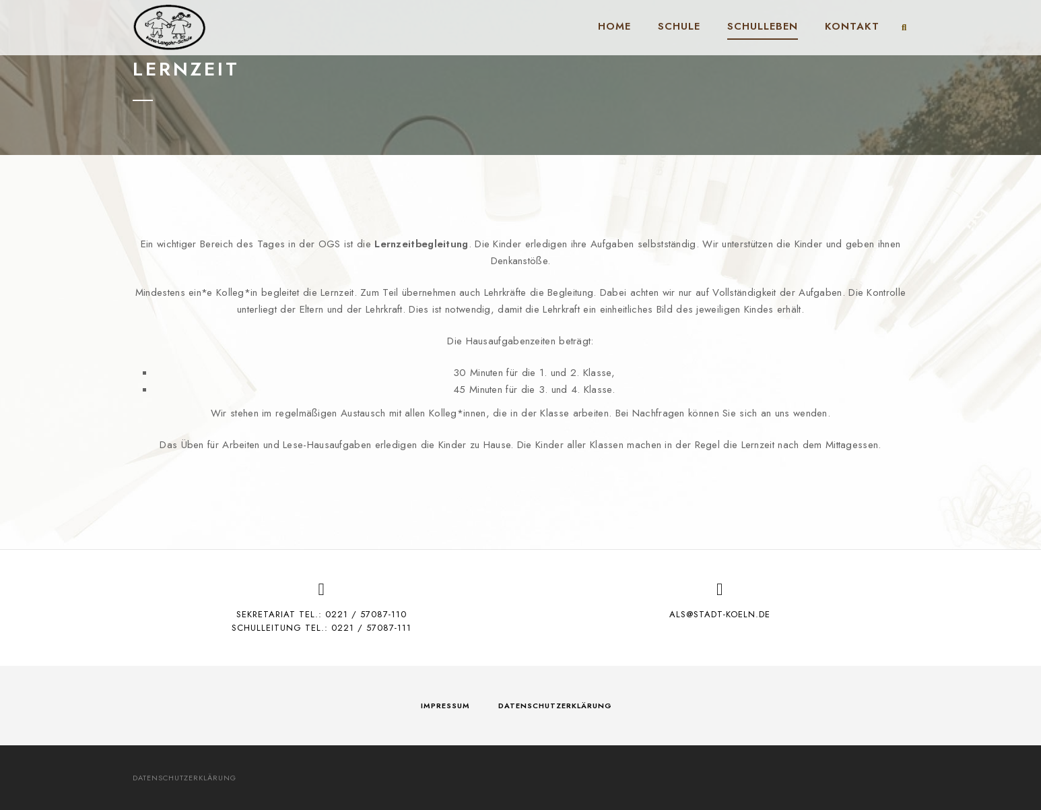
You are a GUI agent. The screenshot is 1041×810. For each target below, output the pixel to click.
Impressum (445, 705)
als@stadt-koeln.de (719, 614)
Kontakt (852, 26)
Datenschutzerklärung (555, 705)
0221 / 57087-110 (366, 614)
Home (614, 26)
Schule (679, 26)
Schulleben (762, 26)
